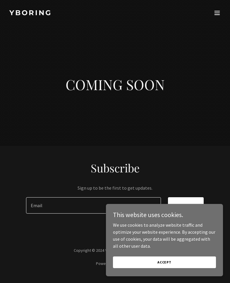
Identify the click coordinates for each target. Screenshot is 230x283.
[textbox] (93, 205)
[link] (30, 13)
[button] (217, 13)
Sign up (186, 205)
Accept (164, 270)
